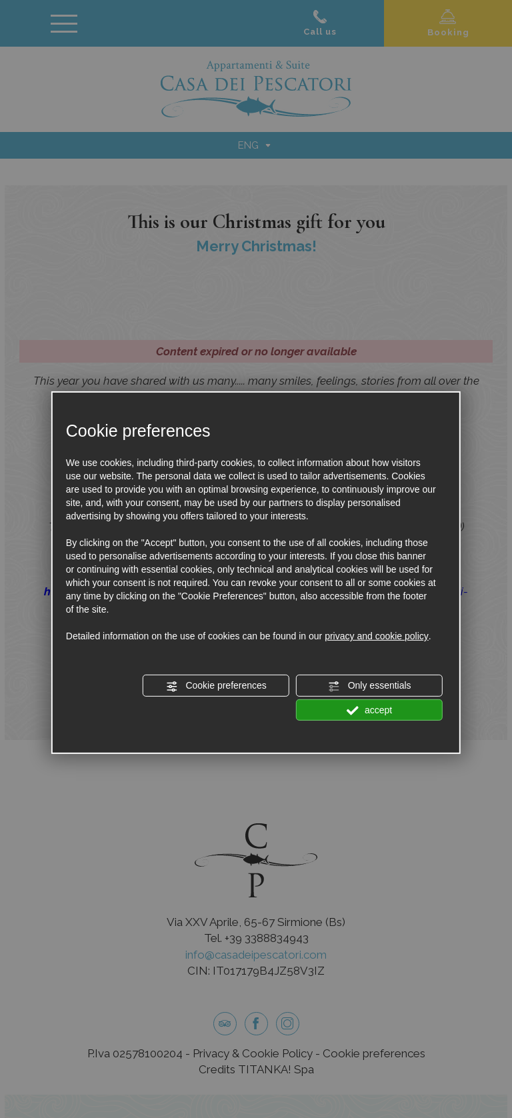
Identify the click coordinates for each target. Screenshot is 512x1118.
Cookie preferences (216, 686)
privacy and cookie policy (377, 636)
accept (369, 710)
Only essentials (369, 686)
